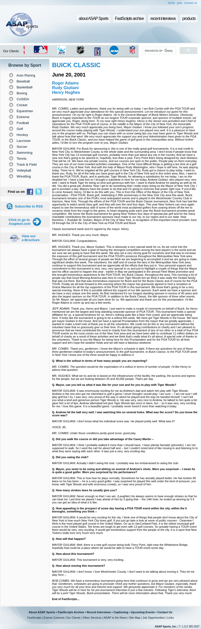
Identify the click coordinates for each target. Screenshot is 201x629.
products (188, 18)
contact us (190, 2)
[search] (158, 50)
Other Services (92, 617)
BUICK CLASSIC (76, 65)
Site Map (134, 617)
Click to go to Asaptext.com (19, 222)
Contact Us (164, 612)
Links (170, 617)
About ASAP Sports (42, 612)
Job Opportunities (154, 617)
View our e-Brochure (30, 238)
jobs (179, 2)
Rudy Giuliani (65, 88)
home (171, 2)
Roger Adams (65, 83)
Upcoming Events (143, 612)
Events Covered (54, 617)
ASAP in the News (115, 617)
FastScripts (34, 617)
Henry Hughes (66, 92)
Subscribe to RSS (29, 206)
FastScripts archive (129, 18)
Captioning (120, 612)
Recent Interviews (99, 612)
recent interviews (162, 18)
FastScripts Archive (71, 612)
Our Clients (73, 617)
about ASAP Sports (93, 18)
